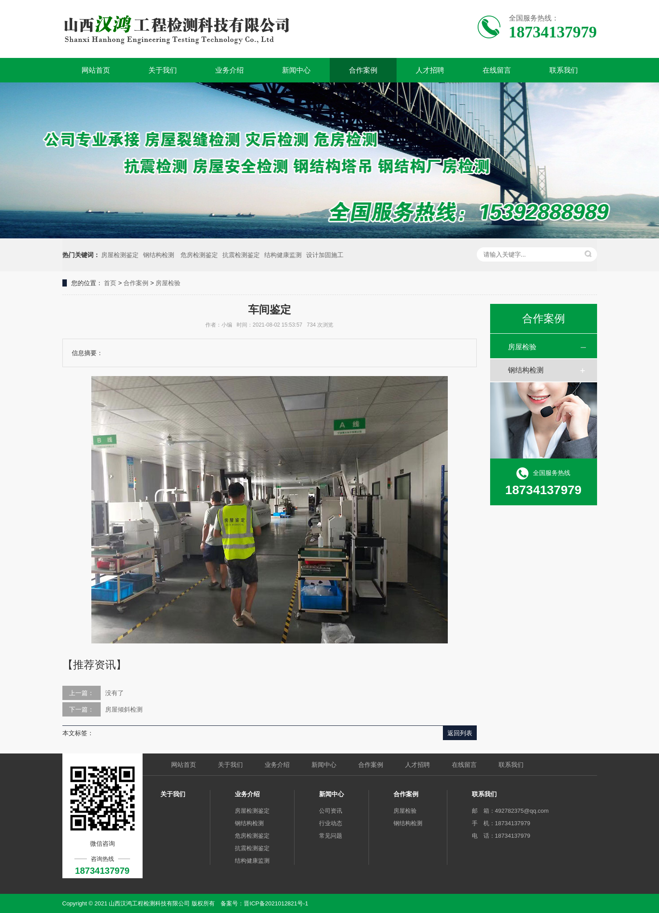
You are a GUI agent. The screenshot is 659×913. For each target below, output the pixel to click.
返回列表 (459, 733)
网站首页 (96, 70)
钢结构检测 (159, 254)
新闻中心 (296, 70)
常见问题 (330, 835)
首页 (110, 283)
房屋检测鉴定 (120, 254)
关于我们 (162, 70)
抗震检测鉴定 (241, 254)
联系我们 (563, 70)
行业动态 (330, 823)
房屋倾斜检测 (124, 709)
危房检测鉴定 (199, 254)
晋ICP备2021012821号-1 (276, 903)
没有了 (114, 692)
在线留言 (497, 70)
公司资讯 (330, 810)
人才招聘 (430, 70)
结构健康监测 (283, 254)
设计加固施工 (325, 254)
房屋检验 (168, 283)
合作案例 (363, 70)
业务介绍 (229, 70)
